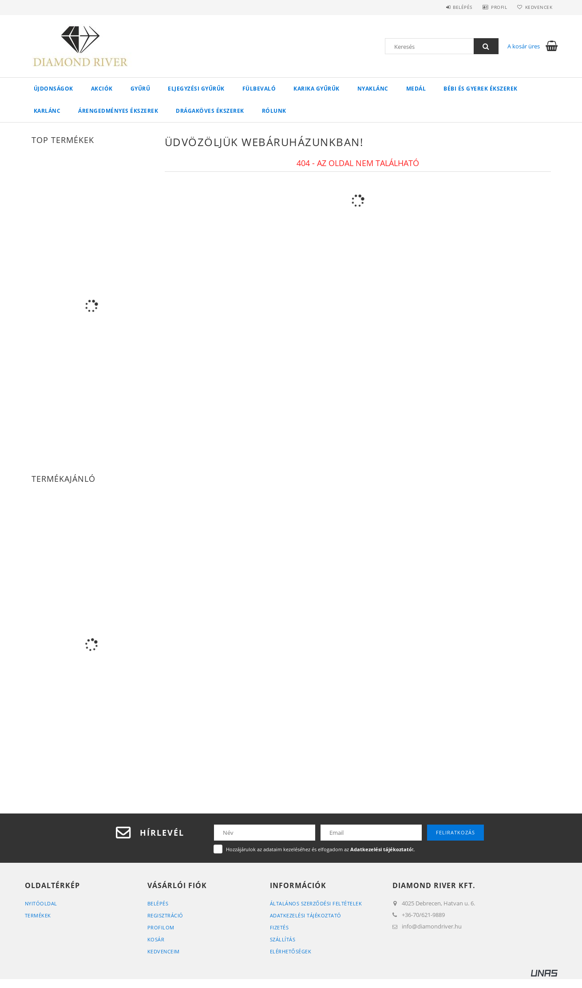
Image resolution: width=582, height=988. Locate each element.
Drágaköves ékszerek (210, 111)
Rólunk (274, 111)
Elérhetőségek (291, 951)
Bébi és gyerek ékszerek (480, 88)
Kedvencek (537, 7)
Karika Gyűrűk (316, 88)
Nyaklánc (372, 88)
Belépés (455, 7)
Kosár (156, 939)
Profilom (160, 927)
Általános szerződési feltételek (316, 903)
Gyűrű (140, 88)
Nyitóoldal (41, 903)
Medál (416, 88)
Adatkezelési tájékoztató (305, 915)
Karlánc (47, 111)
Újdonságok (53, 88)
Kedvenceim (163, 951)
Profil (495, 7)
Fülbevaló (259, 88)
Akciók (102, 88)
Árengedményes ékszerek (118, 111)
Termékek (38, 915)
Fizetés (279, 927)
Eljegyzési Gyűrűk (196, 88)
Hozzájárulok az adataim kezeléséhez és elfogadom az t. (320, 849)
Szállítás (283, 939)
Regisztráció (165, 915)
